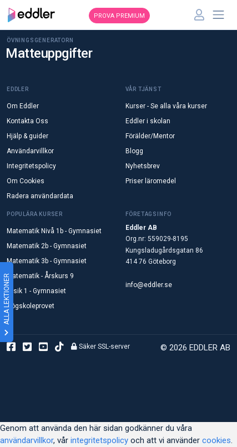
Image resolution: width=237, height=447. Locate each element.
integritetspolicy (99, 440)
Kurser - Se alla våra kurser (166, 106)
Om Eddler (23, 106)
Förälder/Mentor (150, 136)
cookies (216, 440)
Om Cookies (25, 181)
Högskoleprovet (30, 306)
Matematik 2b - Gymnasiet (47, 246)
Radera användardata (40, 196)
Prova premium (119, 15)
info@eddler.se (148, 285)
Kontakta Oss (27, 121)
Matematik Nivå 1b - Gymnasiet (54, 231)
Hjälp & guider (27, 136)
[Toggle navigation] (218, 15)
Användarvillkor (30, 151)
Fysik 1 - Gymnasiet (36, 291)
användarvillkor (26, 440)
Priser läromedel (150, 181)
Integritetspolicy (31, 166)
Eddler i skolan (147, 121)
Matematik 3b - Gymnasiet (47, 261)
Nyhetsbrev (142, 166)
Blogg (134, 151)
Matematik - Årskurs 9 (40, 276)
